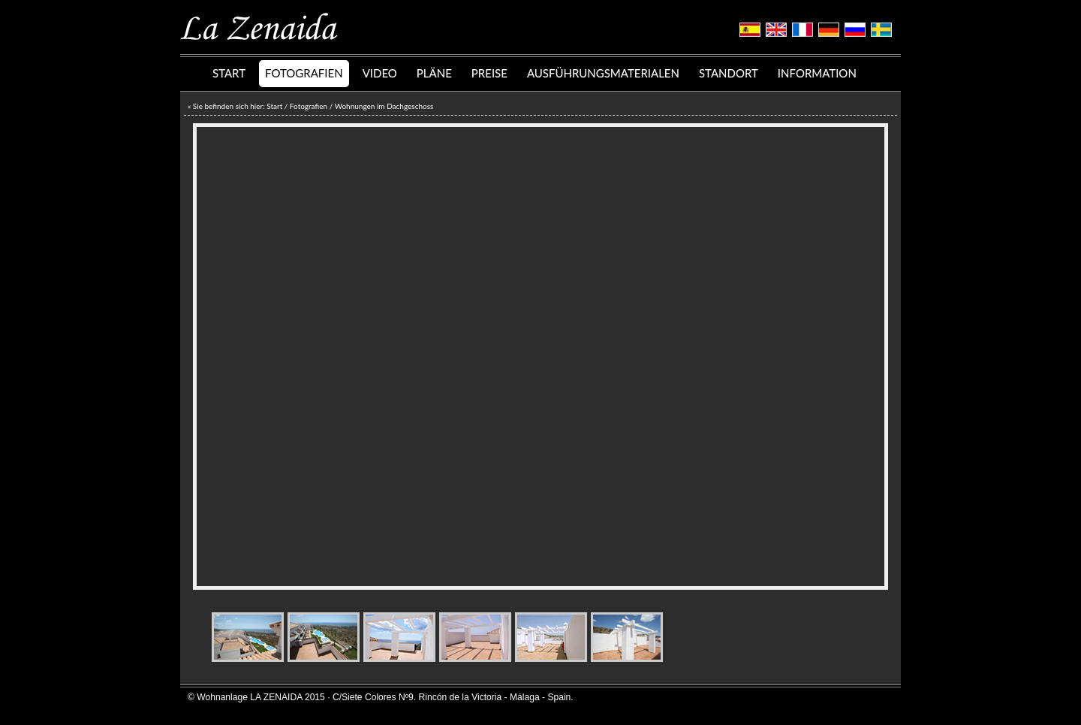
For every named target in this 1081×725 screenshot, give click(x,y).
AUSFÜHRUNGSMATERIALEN (603, 73)
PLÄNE (434, 73)
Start (274, 105)
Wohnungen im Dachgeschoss (384, 105)
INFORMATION (817, 73)
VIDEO (380, 73)
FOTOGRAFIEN (304, 73)
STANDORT (728, 73)
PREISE (489, 73)
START (228, 73)
